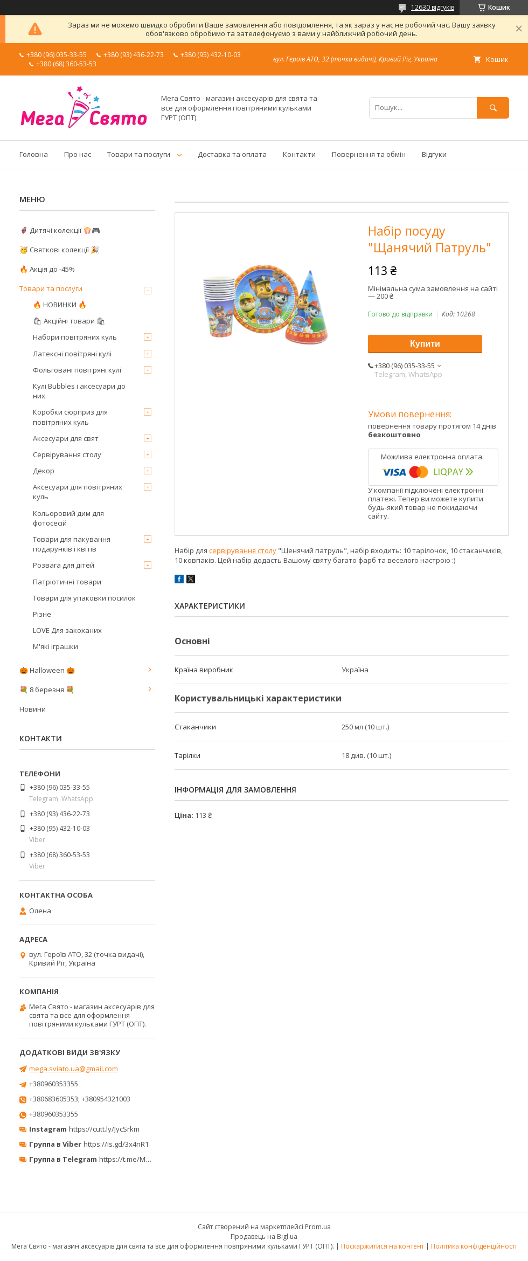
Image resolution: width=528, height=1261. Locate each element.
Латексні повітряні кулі (72, 354)
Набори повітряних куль (75, 337)
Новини (32, 709)
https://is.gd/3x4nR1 (116, 1144)
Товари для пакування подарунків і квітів (71, 544)
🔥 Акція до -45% (47, 269)
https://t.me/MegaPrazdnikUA (147, 1159)
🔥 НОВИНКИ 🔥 (60, 304)
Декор (43, 471)
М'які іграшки (55, 646)
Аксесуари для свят (66, 438)
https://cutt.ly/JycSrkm (104, 1129)
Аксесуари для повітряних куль (77, 491)
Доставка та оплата (232, 154)
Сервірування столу (67, 454)
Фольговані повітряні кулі (77, 370)
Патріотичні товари (67, 582)
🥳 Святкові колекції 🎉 (59, 249)
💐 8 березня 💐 (46, 689)
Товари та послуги (138, 154)
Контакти (299, 154)
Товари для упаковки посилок (84, 598)
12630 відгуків (432, 7)
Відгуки (434, 154)
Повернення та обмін (369, 154)
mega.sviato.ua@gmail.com (73, 1068)
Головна (33, 154)
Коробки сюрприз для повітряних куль (70, 416)
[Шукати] (493, 107)
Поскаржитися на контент (382, 1246)
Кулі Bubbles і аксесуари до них (79, 391)
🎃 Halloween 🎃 (47, 670)
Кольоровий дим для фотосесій (68, 518)
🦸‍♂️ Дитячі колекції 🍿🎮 (59, 230)
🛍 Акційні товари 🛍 (69, 321)
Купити (425, 343)
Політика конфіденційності (474, 1246)
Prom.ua (318, 1226)
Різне (42, 614)
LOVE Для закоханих (67, 630)
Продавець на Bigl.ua (264, 1236)
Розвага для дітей (63, 565)
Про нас (77, 154)
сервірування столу (242, 550)
